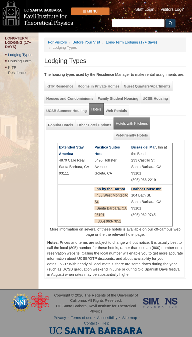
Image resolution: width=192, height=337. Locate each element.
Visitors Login (172, 10)
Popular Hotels (60, 125)
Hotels (96, 109)
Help (106, 323)
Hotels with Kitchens (133, 122)
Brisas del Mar (143, 147)
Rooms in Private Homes (99, 86)
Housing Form (20, 61)
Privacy (60, 318)
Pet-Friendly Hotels (132, 135)
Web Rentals (116, 111)
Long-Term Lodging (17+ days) (131, 42)
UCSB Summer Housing (66, 111)
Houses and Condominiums (69, 98)
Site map (129, 318)
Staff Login (144, 10)
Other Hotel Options (94, 125)
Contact (90, 323)
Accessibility (107, 318)
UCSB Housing (155, 98)
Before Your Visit (86, 42)
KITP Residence (17, 70)
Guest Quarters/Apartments (147, 86)
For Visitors (57, 42)
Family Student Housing (118, 98)
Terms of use (81, 318)
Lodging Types (20, 54)
